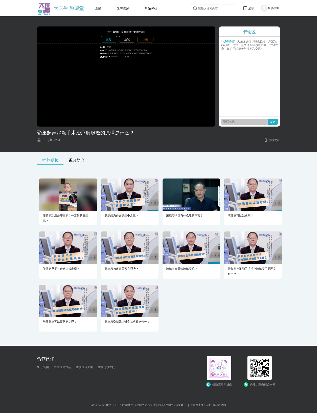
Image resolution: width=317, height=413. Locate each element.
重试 (127, 39)
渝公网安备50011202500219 (208, 405)
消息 (251, 8)
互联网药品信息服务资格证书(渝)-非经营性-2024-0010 (153, 405)
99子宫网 (43, 367)
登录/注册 (270, 8)
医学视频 (122, 8)
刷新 (109, 39)
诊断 (145, 39)
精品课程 (150, 8)
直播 (98, 8)
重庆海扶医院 (106, 367)
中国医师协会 (62, 367)
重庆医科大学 (84, 367)
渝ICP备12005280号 (104, 405)
